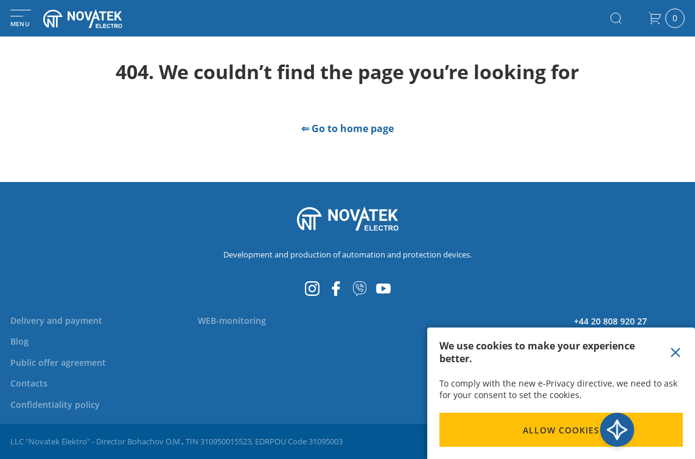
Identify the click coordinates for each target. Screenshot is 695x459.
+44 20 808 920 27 (610, 321)
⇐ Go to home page (347, 128)
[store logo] (97, 18)
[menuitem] (63, 320)
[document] (561, 393)
